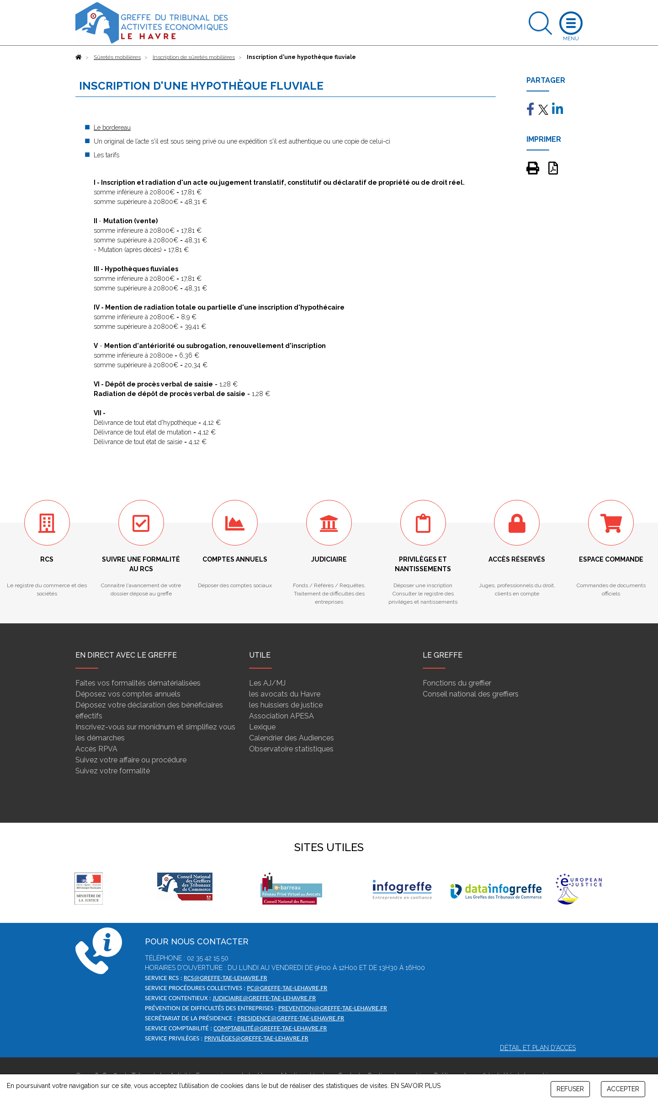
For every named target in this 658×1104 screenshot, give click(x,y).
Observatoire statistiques (291, 749)
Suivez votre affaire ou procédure (130, 760)
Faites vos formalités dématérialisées (138, 683)
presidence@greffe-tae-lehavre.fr (290, 1018)
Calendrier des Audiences (291, 738)
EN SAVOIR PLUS (415, 1085)
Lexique (262, 727)
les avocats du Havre (284, 694)
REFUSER (570, 1089)
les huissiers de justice (286, 705)
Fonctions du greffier (457, 683)
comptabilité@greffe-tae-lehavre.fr (270, 1028)
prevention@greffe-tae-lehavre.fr (332, 1008)
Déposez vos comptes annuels (127, 694)
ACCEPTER (623, 1089)
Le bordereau (112, 127)
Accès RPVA (96, 749)
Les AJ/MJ (267, 683)
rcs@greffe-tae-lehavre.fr (225, 978)
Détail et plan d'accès (538, 1047)
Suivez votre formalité (112, 770)
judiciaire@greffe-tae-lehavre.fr (264, 998)
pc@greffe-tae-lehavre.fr (287, 988)
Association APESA (281, 716)
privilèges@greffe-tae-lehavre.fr (256, 1038)
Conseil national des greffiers (471, 694)
